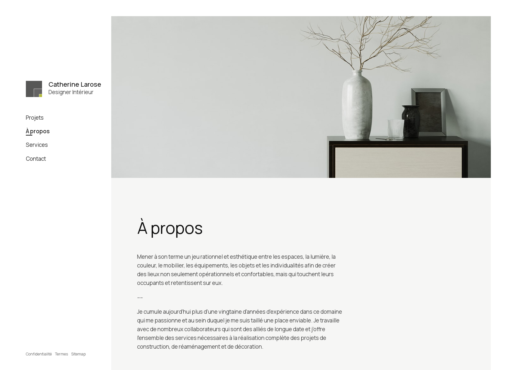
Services (37, 144)
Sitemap (78, 354)
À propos (38, 131)
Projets (35, 117)
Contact (36, 158)
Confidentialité (39, 354)
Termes (61, 354)
